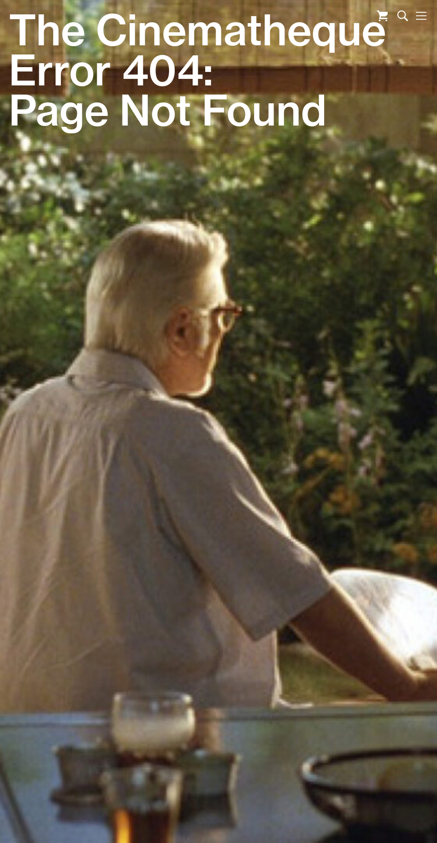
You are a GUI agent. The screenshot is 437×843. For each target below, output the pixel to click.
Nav (421, 15)
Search (402, 15)
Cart (382, 15)
